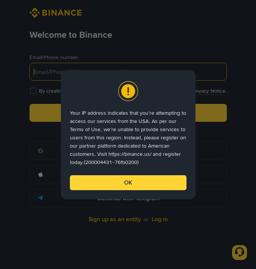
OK (128, 182)
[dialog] (128, 134)
